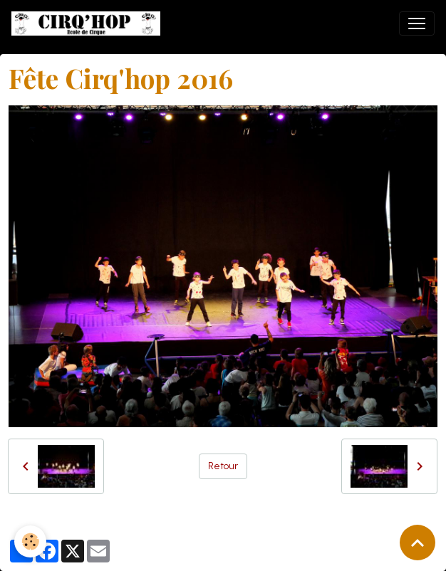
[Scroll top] (417, 542)
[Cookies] (30, 541)
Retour (223, 466)
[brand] (88, 23)
